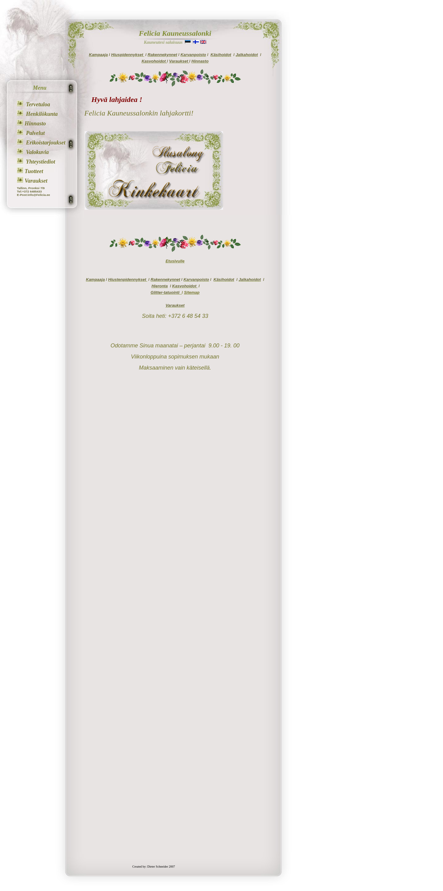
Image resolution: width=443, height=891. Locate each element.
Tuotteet (34, 171)
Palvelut (35, 133)
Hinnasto (35, 123)
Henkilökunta (41, 114)
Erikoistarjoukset (45, 143)
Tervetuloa (37, 104)
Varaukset (36, 181)
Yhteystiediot (40, 162)
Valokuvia (37, 152)
